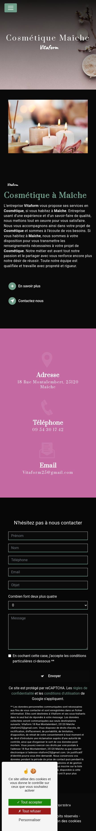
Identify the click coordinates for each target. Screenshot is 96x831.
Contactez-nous (25, 301)
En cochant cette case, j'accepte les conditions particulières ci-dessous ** (49, 654)
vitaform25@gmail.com (48, 468)
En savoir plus (24, 286)
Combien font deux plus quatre (32, 592)
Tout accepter (29, 802)
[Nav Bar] (10, 7)
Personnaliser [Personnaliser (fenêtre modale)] (30, 820)
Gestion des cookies (64, 821)
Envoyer (54, 672)
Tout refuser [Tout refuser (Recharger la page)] (29, 811)
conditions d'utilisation (62, 689)
